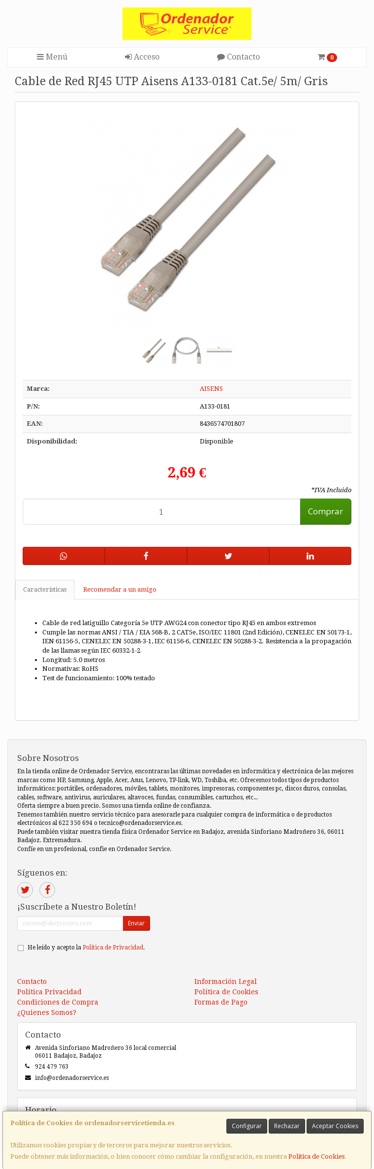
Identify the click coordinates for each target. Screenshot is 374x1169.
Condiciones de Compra (57, 1002)
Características (44, 589)
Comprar (325, 511)
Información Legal (225, 981)
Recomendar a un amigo (119, 589)
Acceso (142, 57)
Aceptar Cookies (335, 1126)
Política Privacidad (49, 992)
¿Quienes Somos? (46, 1012)
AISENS (211, 388)
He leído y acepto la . (86, 947)
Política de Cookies (316, 1156)
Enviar (136, 923)
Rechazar (287, 1126)
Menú (52, 57)
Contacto (238, 57)
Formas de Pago (221, 1002)
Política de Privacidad (113, 947)
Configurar (247, 1126)
